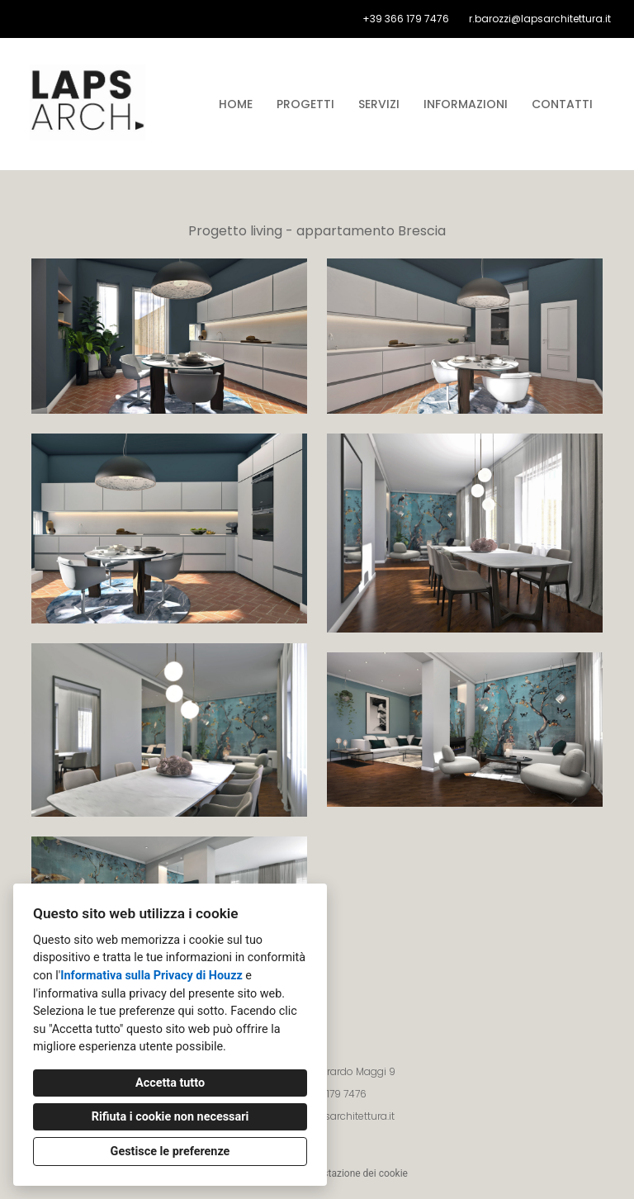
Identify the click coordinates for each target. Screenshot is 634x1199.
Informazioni (465, 104)
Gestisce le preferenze (170, 1151)
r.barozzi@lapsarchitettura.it (540, 19)
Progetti (305, 104)
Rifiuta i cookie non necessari (170, 1117)
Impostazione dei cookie (354, 1173)
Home (236, 104)
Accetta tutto (170, 1083)
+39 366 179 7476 (405, 19)
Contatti (562, 104)
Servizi (379, 104)
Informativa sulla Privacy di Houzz (151, 976)
